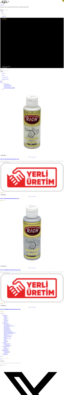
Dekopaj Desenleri (8, 52)
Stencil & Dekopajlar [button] (7, 50)
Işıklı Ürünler (7, 63)
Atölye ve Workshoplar (6, 66)
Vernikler (7, 42)
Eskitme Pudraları (8, 47)
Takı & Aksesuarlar (8, 65)
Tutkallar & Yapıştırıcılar (7, 336)
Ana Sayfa (4, 18)
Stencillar (7, 55)
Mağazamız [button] (4, 19)
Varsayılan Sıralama (7, 84)
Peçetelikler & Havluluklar (9, 30)
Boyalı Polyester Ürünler (9, 62)
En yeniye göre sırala (7, 86)
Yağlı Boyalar (6, 340)
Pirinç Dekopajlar (8, 53)
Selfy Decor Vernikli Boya (9, 41)
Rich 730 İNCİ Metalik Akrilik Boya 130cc (9, 159)
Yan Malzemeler (8, 58)
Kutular (7, 28)
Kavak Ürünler (8, 26)
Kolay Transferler (8, 54)
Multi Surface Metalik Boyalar (10, 38)
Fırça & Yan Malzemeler (9, 56)
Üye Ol (5, 16)
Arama (1, 71)
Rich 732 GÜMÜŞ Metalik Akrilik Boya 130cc (10, 269)
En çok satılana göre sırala (8, 85)
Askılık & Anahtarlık (8, 22)
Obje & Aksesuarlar (8, 32)
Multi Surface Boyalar (9, 37)
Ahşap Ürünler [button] (6, 20)
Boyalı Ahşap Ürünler (9, 60)
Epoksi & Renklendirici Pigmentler (11, 43)
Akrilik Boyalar (8, 35)
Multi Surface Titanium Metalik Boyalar (11, 39)
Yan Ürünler (7, 49)
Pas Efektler (7, 48)
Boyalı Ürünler (8, 59)
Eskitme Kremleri (8, 46)
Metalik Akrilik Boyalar (9, 36)
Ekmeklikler (7, 25)
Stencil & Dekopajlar (9, 51)
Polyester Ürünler (8, 64)
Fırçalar (7, 57)
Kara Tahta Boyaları (7, 328)
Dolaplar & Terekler (8, 24)
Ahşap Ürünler (8, 21)
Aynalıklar (7, 23)
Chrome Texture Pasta (9, 44)
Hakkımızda (4, 67)
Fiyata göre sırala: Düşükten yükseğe (9, 87)
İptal (2, 89)
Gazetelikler (7, 31)
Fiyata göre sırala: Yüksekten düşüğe (9, 88)
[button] (3, 155)
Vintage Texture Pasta (9, 45)
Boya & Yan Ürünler (8, 34)
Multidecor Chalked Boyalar (10, 40)
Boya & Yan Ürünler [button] (7, 33)
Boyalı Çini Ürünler (8, 61)
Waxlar (5, 339)
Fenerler (7, 27)
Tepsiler (7, 29)
